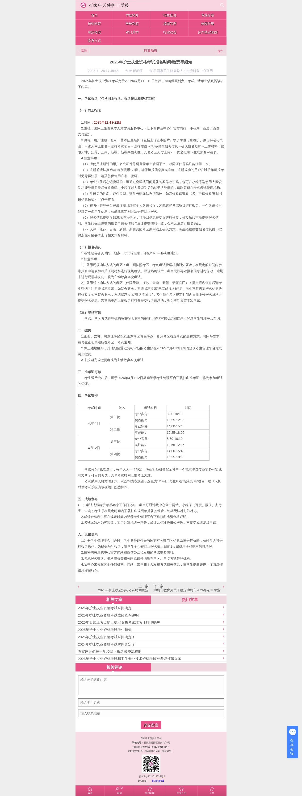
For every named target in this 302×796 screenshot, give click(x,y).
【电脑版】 (143, 780)
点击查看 (107, 199)
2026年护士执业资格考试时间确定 (123, 590)
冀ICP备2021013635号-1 (152, 776)
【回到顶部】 (158, 780)
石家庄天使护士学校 (151, 738)
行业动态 (150, 50)
